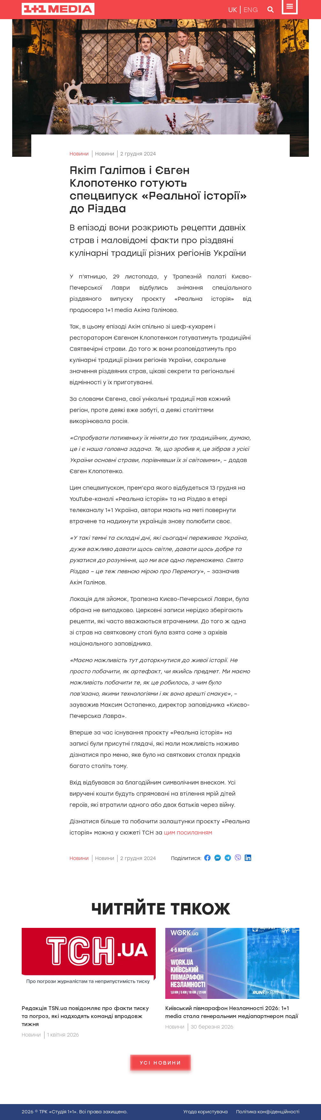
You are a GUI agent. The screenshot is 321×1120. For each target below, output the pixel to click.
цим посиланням (188, 832)
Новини (79, 154)
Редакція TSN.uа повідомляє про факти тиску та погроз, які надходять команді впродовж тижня (85, 1016)
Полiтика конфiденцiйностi (267, 1112)
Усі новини (160, 1063)
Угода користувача (205, 1112)
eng (250, 10)
